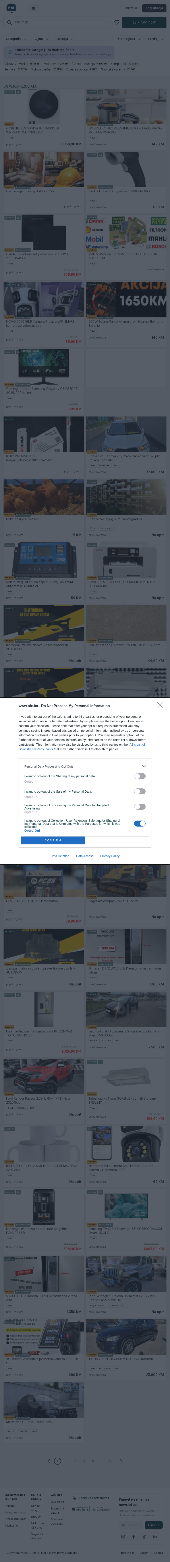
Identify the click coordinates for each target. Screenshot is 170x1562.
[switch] (140, 776)
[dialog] (85, 781)
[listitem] (85, 766)
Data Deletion (59, 856)
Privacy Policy (110, 856)
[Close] (161, 706)
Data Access (84, 856)
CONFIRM (53, 840)
